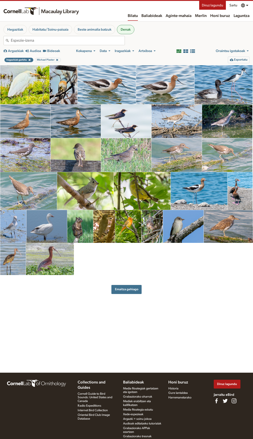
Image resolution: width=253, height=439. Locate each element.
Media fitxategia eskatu (138, 409)
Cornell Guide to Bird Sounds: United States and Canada (95, 397)
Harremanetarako (179, 397)
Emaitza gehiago (126, 289)
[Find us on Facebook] (216, 401)
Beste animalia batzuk (94, 29)
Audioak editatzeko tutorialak (142, 423)
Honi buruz (220, 16)
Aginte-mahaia (178, 16)
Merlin (201, 16)
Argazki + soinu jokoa (137, 418)
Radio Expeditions (89, 405)
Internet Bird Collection (93, 410)
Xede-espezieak (133, 414)
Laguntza (241, 16)
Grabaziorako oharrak (137, 396)
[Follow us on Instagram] (234, 401)
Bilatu (133, 16)
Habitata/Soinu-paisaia (50, 29)
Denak (126, 29)
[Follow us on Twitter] (225, 401)
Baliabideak (151, 16)
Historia (173, 388)
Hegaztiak (15, 29)
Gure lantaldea (178, 392)
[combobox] (68, 40)
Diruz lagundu (212, 5)
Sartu (233, 5)
